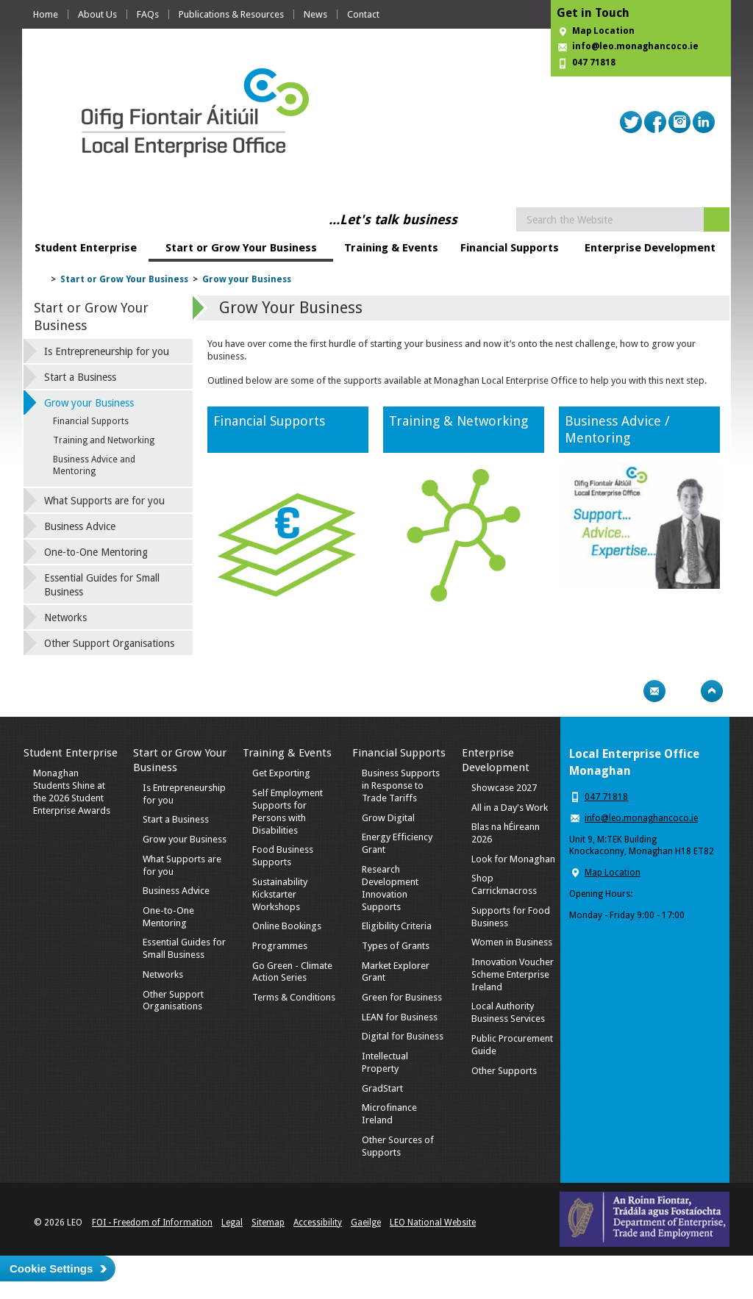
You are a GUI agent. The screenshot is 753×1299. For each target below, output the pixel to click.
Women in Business (511, 942)
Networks (65, 617)
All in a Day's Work (509, 807)
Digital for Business (402, 1036)
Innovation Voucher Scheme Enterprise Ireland (512, 974)
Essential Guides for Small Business (102, 584)
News (315, 14)
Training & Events (391, 247)
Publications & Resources (231, 14)
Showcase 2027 (504, 787)
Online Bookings (286, 925)
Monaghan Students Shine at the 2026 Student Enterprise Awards (71, 791)
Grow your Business (246, 279)
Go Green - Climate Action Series (292, 972)
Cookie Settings (51, 1268)
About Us (97, 14)
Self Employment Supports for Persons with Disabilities (287, 811)
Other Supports (504, 1070)
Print (626, 691)
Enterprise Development (650, 247)
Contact (363, 14)
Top (712, 691)
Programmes (279, 945)
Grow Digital (388, 817)
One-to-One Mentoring (96, 552)
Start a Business (80, 377)
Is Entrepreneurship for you (106, 351)
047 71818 (593, 62)
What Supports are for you (104, 501)
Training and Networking (103, 440)
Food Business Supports (282, 855)
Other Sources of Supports (398, 1146)
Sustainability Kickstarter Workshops (279, 894)
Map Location (603, 31)
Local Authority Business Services (508, 1012)
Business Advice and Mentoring (94, 465)
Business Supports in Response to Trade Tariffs (401, 785)
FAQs (148, 14)
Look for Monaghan (513, 859)
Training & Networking (458, 421)
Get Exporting (281, 773)
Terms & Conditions (293, 997)
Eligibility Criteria (397, 925)
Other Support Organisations (109, 643)
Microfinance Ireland (389, 1114)
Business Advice (79, 526)
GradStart (382, 1088)
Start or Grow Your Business (241, 247)
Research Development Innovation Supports (390, 888)
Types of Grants (395, 945)
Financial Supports (509, 247)
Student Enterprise (86, 247)
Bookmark (683, 691)
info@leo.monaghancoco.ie (635, 46)
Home (45, 14)
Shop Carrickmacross (504, 884)
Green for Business (402, 997)
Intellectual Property (385, 1062)
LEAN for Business (400, 1017)
